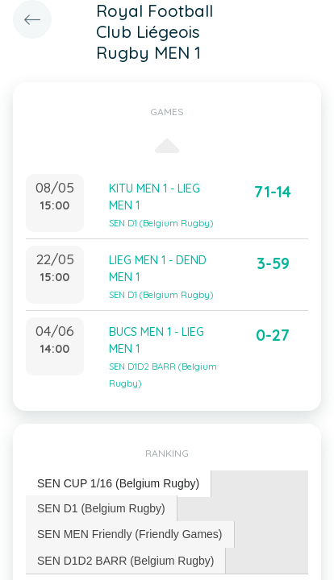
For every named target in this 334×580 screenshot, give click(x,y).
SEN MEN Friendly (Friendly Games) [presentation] (130, 534)
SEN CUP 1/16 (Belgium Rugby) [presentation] (118, 483)
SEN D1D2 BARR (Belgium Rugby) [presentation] (125, 560)
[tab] (118, 483)
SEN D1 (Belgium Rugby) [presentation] (101, 508)
